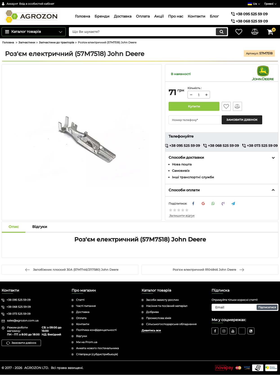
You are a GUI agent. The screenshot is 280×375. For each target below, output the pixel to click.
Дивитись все (151, 330)
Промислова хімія (158, 318)
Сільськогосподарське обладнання (171, 324)
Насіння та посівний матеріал (166, 306)
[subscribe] (245, 307)
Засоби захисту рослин (162, 300)
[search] (148, 31)
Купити (194, 106)
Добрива (152, 312)
